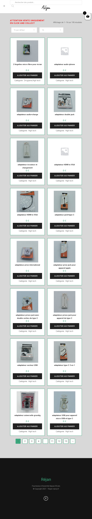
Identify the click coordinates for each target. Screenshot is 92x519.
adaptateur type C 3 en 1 (64, 365)
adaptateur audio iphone (64, 64)
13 (66, 441)
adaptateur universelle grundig (27, 415)
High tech (36, 80)
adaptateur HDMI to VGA (64, 165)
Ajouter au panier (27, 75)
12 (59, 441)
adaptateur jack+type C (64, 215)
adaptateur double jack (64, 114)
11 (52, 441)
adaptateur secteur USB (27, 365)
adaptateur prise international (27, 265)
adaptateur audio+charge (27, 114)
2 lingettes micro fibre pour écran (27, 64)
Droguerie (28, 80)
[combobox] (24, 30)
